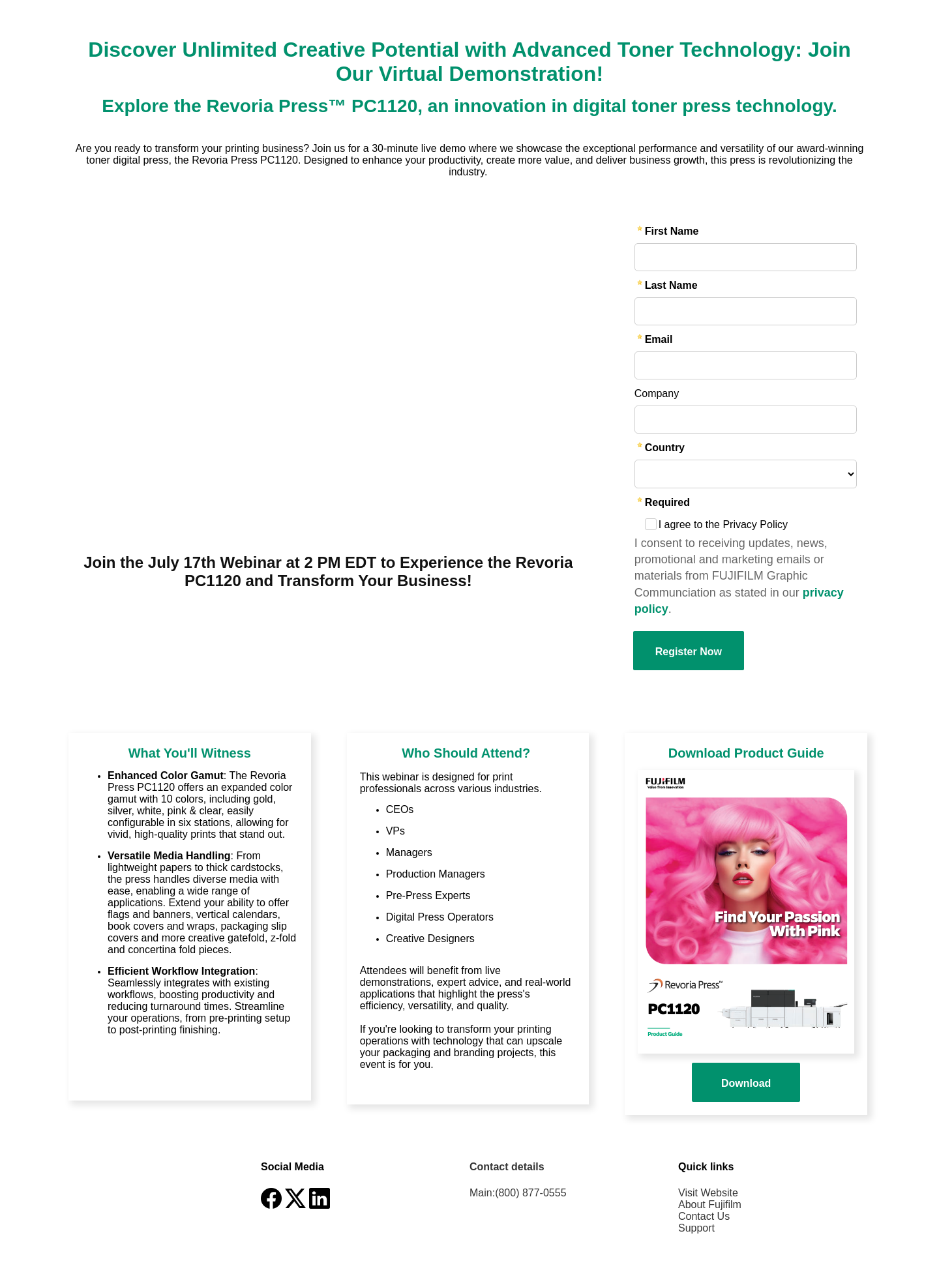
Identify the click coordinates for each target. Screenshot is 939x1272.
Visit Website (708, 1192)
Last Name (671, 285)
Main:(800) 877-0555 (518, 1192)
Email (659, 339)
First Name (672, 231)
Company (656, 393)
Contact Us (704, 1216)
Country (665, 447)
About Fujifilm (709, 1204)
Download (746, 1083)
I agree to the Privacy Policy (723, 524)
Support (696, 1228)
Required (667, 502)
